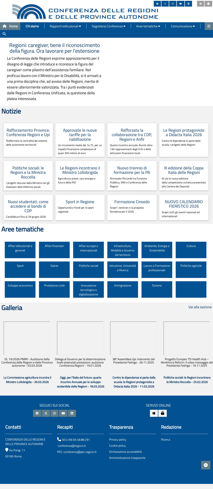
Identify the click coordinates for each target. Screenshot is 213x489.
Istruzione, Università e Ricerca (122, 267)
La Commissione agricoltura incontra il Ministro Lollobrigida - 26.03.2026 (27, 379)
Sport (20, 265)
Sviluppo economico (20, 285)
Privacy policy (117, 439)
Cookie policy (117, 445)
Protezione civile (54, 285)
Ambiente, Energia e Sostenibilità (156, 248)
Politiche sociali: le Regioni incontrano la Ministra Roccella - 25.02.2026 (187, 379)
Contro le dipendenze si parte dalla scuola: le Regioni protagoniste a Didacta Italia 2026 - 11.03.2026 (133, 382)
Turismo (157, 285)
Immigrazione (122, 285)
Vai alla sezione (200, 307)
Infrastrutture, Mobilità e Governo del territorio (123, 250)
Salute (54, 265)
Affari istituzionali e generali (20, 248)
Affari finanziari (54, 246)
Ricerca (165, 439)
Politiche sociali (88, 265)
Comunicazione (183, 26)
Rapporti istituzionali (65, 26)
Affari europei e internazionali (88, 248)
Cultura (191, 246)
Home (10, 26)
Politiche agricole (191, 265)
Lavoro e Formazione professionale (157, 267)
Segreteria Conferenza (108, 26)
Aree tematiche (148, 26)
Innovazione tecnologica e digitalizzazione (88, 290)
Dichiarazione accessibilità (125, 451)
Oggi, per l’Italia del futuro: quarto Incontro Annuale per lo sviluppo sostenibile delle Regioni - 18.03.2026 (80, 382)
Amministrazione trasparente (127, 458)
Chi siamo (32, 26)
